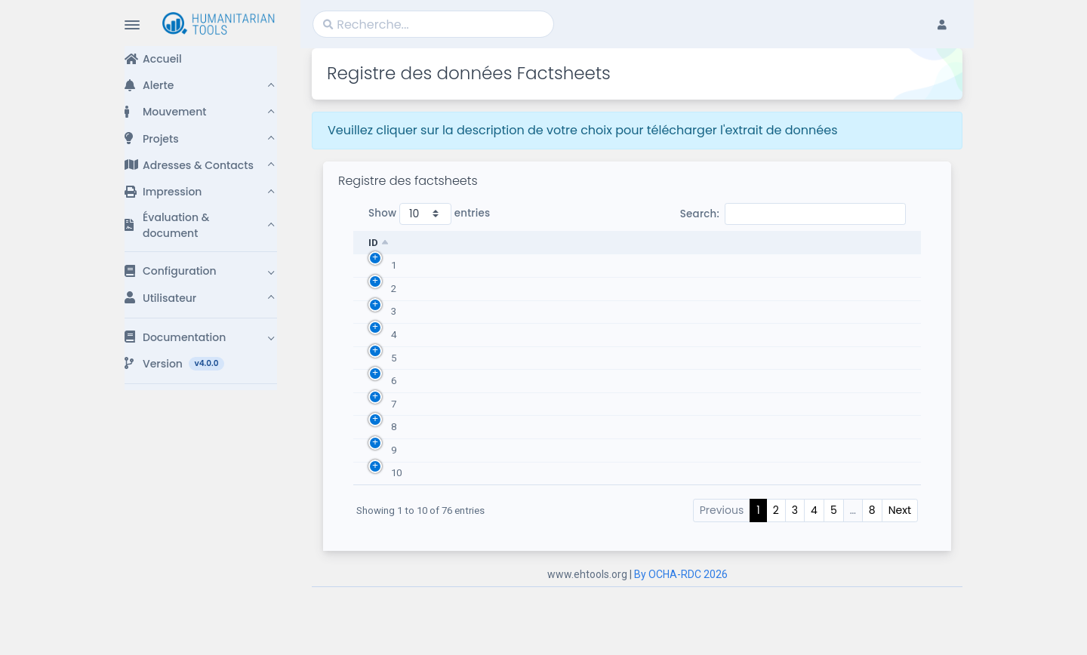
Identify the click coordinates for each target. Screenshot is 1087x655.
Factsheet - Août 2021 (470, 448)
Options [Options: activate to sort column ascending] (896, 242)
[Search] (433, 24)
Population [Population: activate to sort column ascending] (662, 242)
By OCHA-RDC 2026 (681, 642)
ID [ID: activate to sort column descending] (373, 242)
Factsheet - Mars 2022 (470, 507)
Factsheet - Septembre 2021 (483, 388)
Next (899, 578)
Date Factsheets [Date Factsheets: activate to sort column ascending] (791, 242)
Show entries (429, 214)
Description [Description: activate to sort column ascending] (449, 242)
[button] (201, 85)
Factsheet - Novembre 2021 (481, 269)
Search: (793, 214)
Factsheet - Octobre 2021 (477, 328)
